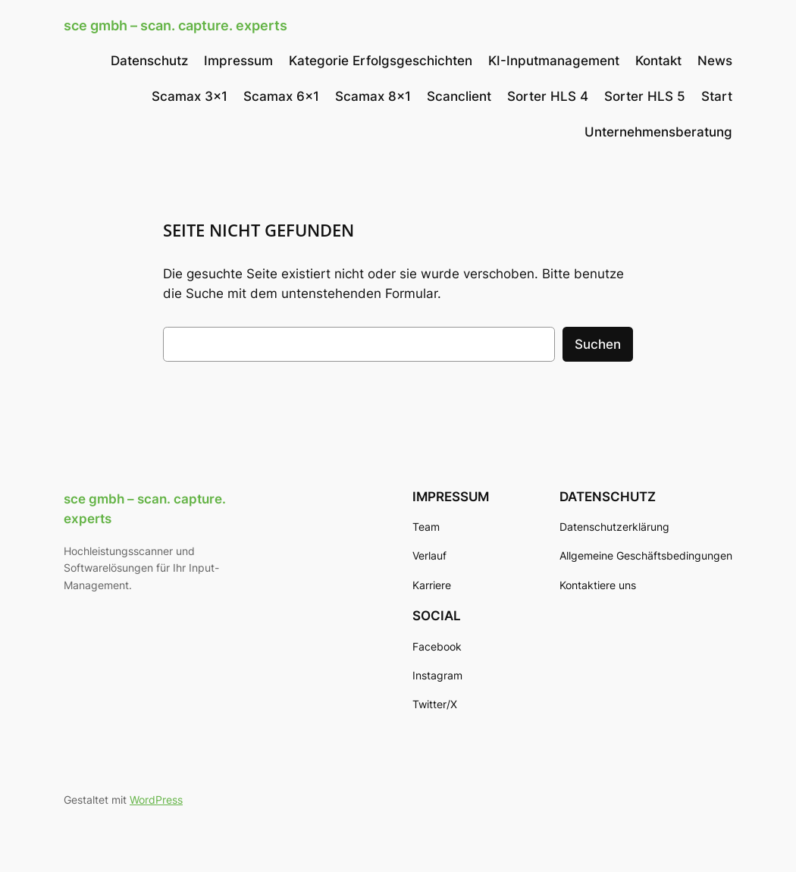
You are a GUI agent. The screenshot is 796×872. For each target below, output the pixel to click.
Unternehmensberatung (658, 132)
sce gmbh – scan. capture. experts (175, 25)
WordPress (156, 799)
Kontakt (658, 60)
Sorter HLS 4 (547, 96)
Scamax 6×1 (281, 96)
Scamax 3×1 (189, 96)
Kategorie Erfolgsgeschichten (380, 60)
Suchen (598, 344)
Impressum (238, 60)
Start (716, 96)
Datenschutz (149, 60)
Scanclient (459, 96)
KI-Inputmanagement (553, 60)
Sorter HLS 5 (644, 96)
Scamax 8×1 (373, 96)
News (714, 60)
